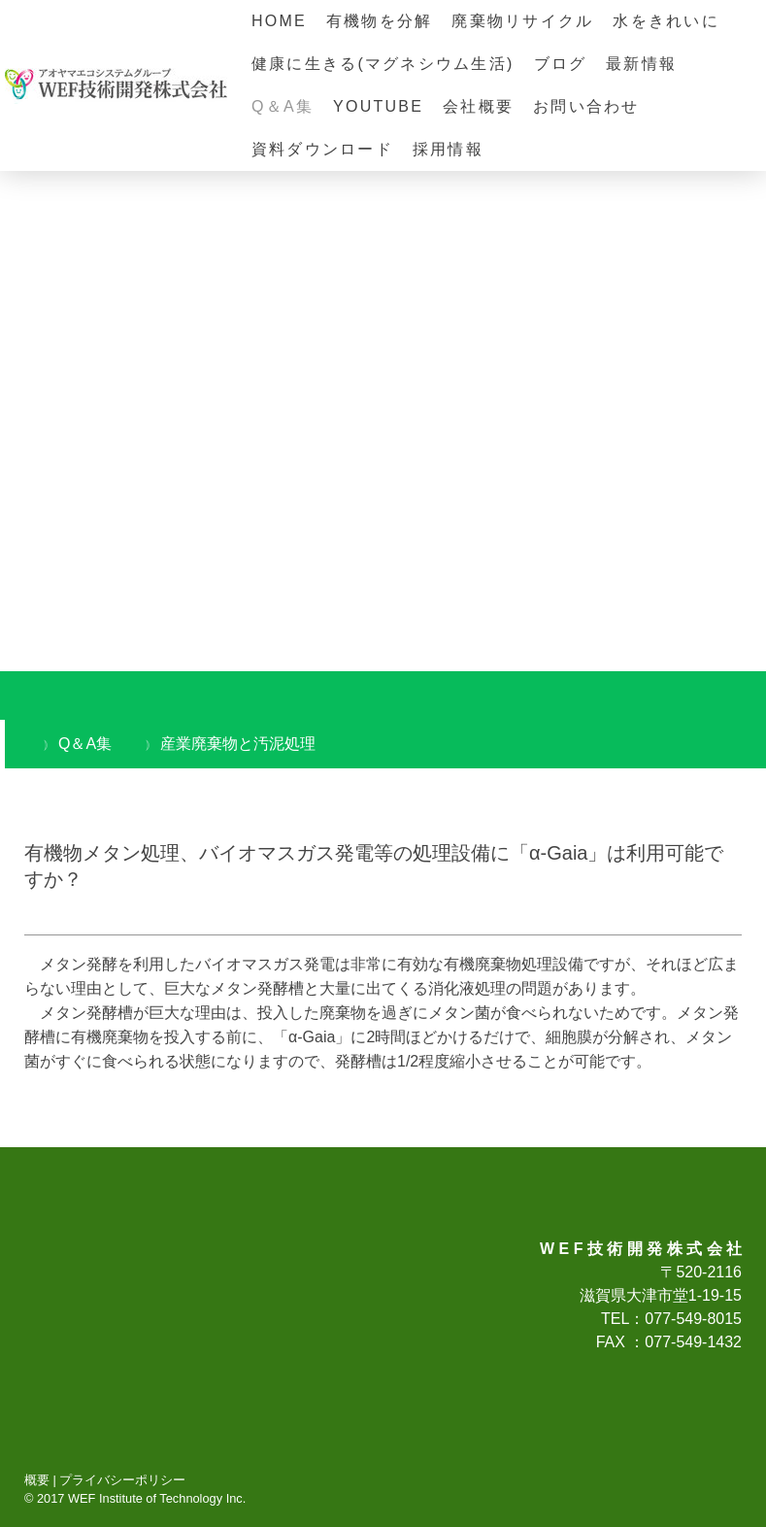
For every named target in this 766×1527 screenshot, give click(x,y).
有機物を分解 (379, 21)
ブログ (560, 63)
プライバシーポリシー (122, 1480)
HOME (279, 21)
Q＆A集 (282, 106)
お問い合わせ (586, 106)
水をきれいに (665, 21)
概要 (37, 1480)
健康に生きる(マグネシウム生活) (383, 63)
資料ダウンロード (322, 149)
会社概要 (478, 106)
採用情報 (448, 149)
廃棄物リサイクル (522, 21)
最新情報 (641, 63)
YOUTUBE (378, 106)
